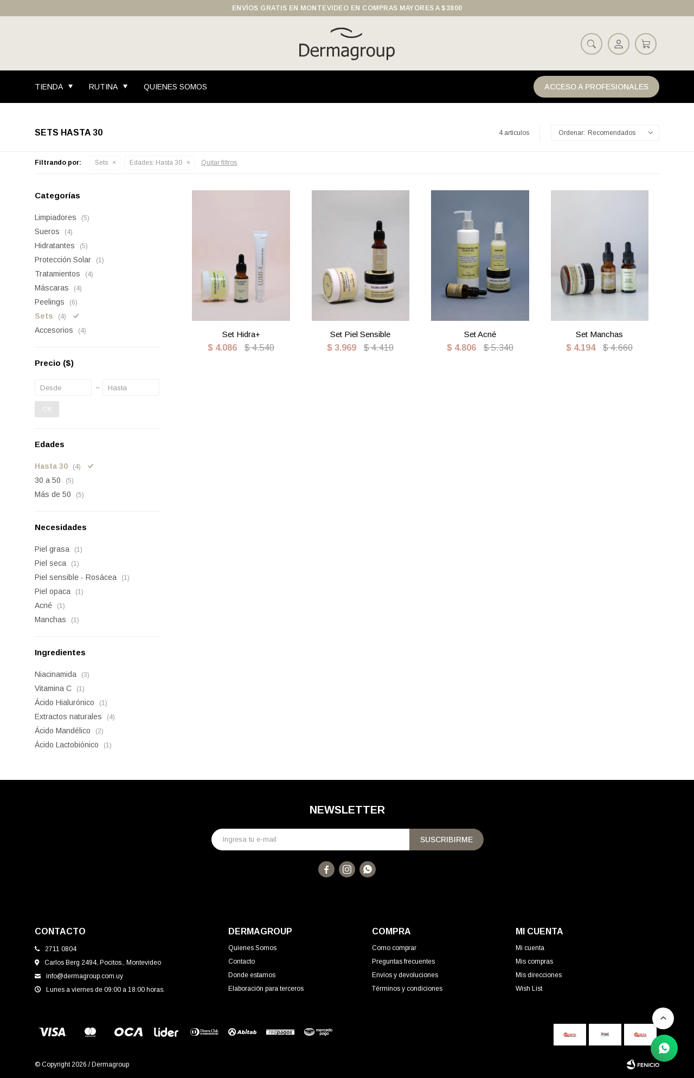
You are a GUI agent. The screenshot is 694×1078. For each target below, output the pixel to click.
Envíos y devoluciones (405, 975)
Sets (101, 162)
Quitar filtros (219, 162)
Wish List (529, 988)
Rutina (103, 86)
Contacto (241, 961)
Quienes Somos (175, 86)
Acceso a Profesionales (596, 86)
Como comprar (394, 948)
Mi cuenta (530, 948)
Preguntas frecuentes (403, 961)
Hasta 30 (156, 162)
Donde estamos (251, 975)
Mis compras (534, 961)
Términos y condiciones (407, 988)
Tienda (49, 86)
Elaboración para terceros (266, 988)
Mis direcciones (539, 975)
